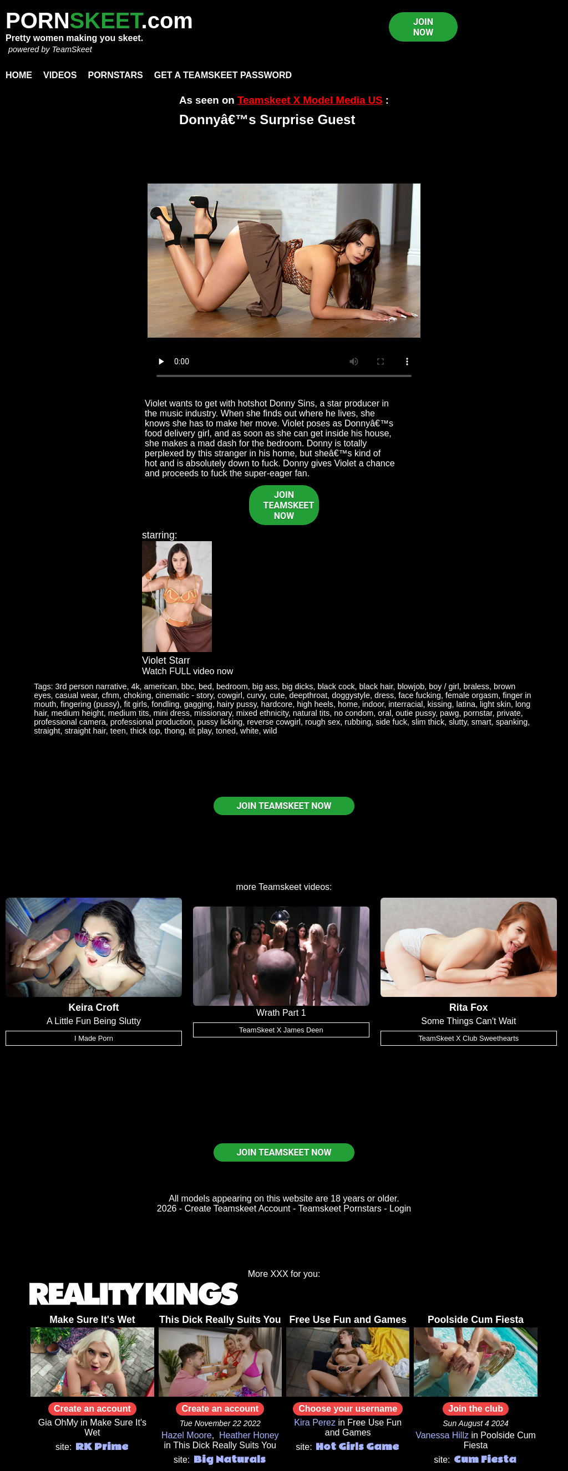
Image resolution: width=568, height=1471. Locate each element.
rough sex (322, 721)
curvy (256, 695)
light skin (495, 704)
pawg (449, 713)
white (249, 730)
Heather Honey (249, 1435)
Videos (60, 75)
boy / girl (444, 686)
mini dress (171, 713)
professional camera (70, 721)
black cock (335, 686)
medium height (77, 713)
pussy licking (220, 721)
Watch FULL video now (187, 671)
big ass (265, 686)
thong (174, 730)
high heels (315, 704)
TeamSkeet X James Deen (281, 1030)
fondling (165, 704)
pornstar (478, 713)
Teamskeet (279, 887)
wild (270, 730)
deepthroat (308, 695)
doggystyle (351, 695)
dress (384, 695)
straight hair (84, 730)
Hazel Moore (186, 1435)
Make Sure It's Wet (92, 1319)
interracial (405, 704)
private (509, 713)
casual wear (76, 695)
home (348, 704)
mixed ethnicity (262, 713)
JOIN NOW (423, 27)
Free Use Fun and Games (348, 1319)
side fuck (391, 721)
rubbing (357, 721)
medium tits (128, 713)
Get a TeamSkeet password (223, 75)
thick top (145, 730)
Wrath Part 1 (281, 1012)
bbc (187, 686)
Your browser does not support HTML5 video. (284, 261)
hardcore (277, 704)
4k (135, 686)
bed (205, 686)
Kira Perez (315, 1422)
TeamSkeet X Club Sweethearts (468, 1038)
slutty (458, 721)
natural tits (311, 713)
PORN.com (99, 20)
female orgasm (471, 695)
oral (384, 713)
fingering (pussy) (89, 704)
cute (277, 695)
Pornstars (115, 75)
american (160, 686)
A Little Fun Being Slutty (94, 1021)
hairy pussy (237, 704)
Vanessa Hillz (442, 1435)
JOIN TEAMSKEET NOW (289, 505)
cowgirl (229, 695)
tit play (200, 730)
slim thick (428, 721)
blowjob (410, 686)
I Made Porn (93, 1038)
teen (118, 730)
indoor (373, 704)
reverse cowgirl (274, 721)
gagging (198, 704)
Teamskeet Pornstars (340, 1208)
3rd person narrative (91, 686)
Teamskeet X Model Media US (310, 100)
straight (47, 730)
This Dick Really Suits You (220, 1319)
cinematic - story (184, 695)
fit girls (136, 704)
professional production (151, 721)
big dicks (297, 686)
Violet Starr (166, 660)
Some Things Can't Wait (468, 1021)
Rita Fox (468, 1007)
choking (137, 695)
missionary (213, 713)
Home (19, 75)
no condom (353, 713)
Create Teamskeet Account (238, 1208)
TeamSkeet (72, 49)
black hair (376, 686)
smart (481, 721)
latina (466, 704)
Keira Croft (93, 1007)
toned (226, 730)
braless (476, 686)
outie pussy (415, 713)
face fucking (419, 695)
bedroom (232, 686)
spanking (512, 721)
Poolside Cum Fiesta (476, 1319)
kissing (440, 704)
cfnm (110, 695)
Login (400, 1208)
